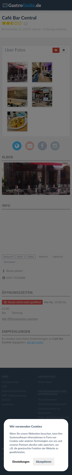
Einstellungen (21, 461)
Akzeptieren (43, 461)
